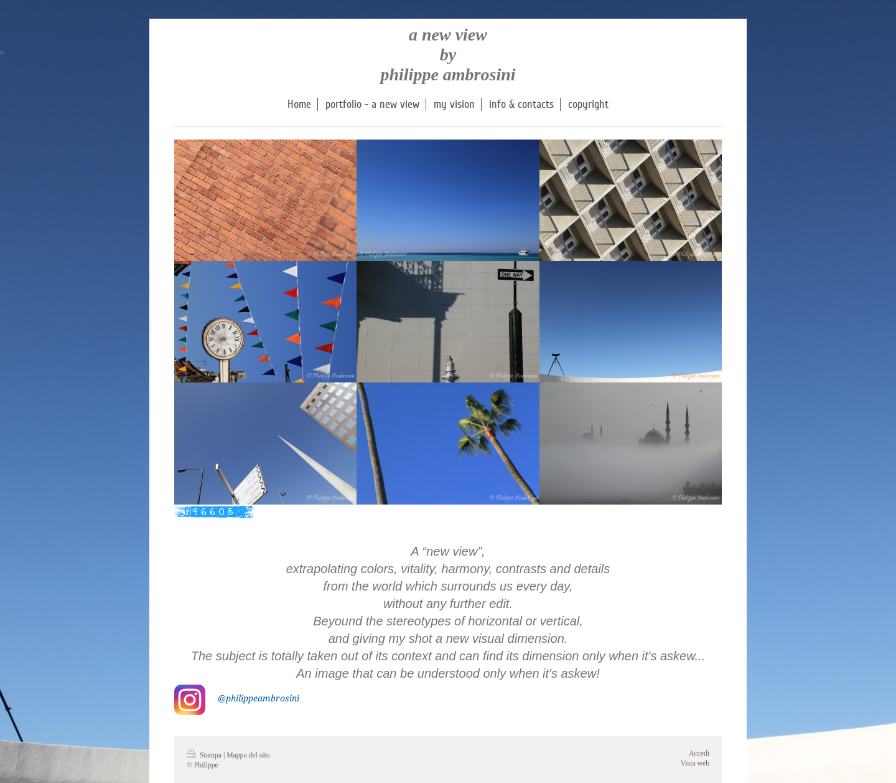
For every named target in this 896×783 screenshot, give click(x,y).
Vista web (695, 763)
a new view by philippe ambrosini (447, 54)
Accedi (699, 753)
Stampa (205, 755)
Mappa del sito (247, 755)
